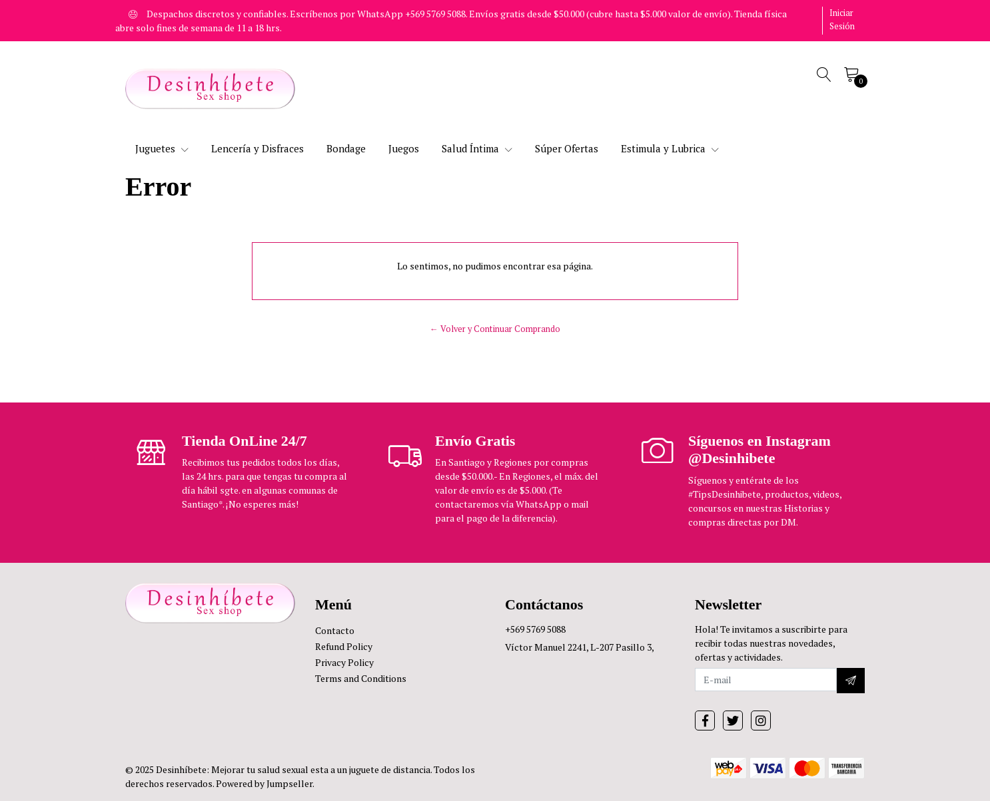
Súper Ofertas (566, 148)
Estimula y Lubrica (670, 148)
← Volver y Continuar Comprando (495, 329)
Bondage (346, 148)
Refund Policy (343, 646)
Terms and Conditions (360, 678)
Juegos (403, 148)
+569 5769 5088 (535, 629)
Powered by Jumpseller (264, 783)
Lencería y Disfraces (257, 148)
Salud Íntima (477, 148)
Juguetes (162, 148)
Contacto (334, 630)
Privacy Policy (344, 662)
